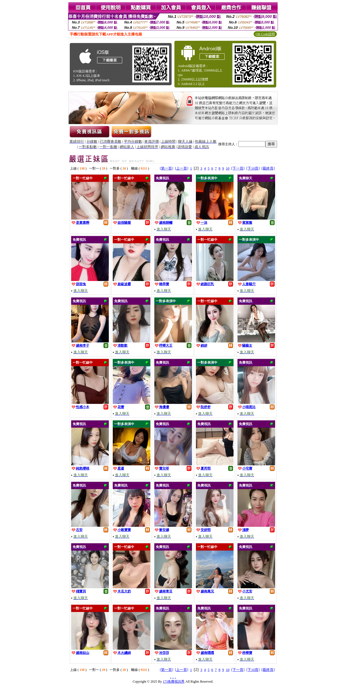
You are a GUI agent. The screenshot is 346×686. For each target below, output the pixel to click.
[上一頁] (181, 168)
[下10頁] (253, 168)
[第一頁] (166, 168)
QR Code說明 (265, 34)
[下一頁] (238, 168)
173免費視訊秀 (173, 681)
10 (227, 168)
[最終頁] (268, 168)
